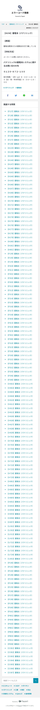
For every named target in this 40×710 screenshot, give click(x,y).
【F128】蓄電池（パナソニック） (20, 115)
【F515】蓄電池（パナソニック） (20, 347)
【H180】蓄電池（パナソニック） (20, 241)
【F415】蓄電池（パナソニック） (20, 331)
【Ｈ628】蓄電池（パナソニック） (20, 428)
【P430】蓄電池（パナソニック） (20, 623)
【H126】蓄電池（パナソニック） (20, 152)
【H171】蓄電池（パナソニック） (20, 205)
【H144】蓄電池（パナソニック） (20, 160)
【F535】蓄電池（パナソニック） (20, 371)
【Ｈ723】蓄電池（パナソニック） (20, 469)
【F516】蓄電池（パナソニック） (20, 351)
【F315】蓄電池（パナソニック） (20, 302)
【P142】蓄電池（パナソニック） (20, 571)
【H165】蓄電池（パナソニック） (20, 180)
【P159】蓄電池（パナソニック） (20, 603)
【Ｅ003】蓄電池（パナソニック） (20, 656)
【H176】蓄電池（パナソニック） (20, 225)
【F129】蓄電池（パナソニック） (20, 253)
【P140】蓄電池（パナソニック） (20, 562)
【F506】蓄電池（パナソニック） (20, 339)
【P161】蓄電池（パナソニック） (20, 611)
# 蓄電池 (18, 88)
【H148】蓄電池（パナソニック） (20, 168)
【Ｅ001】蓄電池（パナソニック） (20, 648)
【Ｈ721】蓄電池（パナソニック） (20, 461)
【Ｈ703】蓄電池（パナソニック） (20, 444)
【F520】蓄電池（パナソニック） (20, 355)
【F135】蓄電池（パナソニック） (20, 261)
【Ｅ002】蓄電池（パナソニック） (20, 652)
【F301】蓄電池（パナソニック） (20, 274)
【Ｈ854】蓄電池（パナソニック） (20, 510)
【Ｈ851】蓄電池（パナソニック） (20, 501)
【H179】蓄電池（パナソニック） (20, 237)
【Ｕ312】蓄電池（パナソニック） (20, 534)
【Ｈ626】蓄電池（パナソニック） (20, 420)
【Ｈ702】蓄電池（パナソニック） (20, 440)
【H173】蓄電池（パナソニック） (20, 213)
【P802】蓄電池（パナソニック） (20, 632)
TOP (3, 24)
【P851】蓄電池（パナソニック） (20, 640)
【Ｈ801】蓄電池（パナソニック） (20, 481)
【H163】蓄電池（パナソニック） (20, 172)
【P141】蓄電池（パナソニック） (20, 566)
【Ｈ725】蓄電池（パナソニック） (20, 477)
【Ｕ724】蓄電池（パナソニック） (20, 554)
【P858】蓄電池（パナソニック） (20, 644)
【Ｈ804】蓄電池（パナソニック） (20, 493)
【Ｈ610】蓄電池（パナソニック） (20, 400)
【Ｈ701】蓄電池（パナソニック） (20, 436)
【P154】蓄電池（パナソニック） (20, 583)
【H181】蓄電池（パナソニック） (20, 245)
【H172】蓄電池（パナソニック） (20, 209)
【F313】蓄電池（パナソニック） (20, 294)
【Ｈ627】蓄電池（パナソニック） (20, 424)
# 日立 (28, 690)
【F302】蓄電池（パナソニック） (20, 278)
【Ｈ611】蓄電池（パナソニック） (20, 404)
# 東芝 (22, 690)
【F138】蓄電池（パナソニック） (20, 144)
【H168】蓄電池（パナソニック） (20, 192)
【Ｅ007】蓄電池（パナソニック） (20, 672)
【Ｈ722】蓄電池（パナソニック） (20, 465)
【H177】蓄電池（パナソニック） (20, 229)
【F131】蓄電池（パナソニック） (20, 119)
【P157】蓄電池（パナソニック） (20, 595)
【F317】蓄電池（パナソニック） (20, 310)
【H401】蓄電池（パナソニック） (20, 249)
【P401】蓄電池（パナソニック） (20, 615)
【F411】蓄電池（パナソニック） (20, 270)
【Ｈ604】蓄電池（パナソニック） (20, 396)
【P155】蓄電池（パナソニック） (20, 587)
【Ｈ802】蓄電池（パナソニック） (20, 485)
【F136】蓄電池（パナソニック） (20, 135)
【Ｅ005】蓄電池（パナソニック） (20, 664)
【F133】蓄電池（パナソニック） (20, 127)
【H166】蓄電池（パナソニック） (20, 184)
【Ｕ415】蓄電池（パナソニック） (20, 538)
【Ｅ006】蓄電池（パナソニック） (20, 668)
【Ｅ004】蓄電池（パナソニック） (20, 660)
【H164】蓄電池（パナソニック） (20, 176)
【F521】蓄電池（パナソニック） (20, 359)
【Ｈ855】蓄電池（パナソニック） (20, 514)
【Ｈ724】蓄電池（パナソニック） (20, 473)
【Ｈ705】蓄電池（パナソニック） (20, 453)
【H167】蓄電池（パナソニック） (20, 188)
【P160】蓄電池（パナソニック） (20, 607)
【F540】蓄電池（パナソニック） (20, 379)
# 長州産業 (27, 694)
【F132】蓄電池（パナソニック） (20, 123)
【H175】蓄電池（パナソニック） (20, 221)
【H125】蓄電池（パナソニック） (20, 148)
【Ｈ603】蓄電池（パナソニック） (20, 392)
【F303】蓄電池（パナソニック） (20, 282)
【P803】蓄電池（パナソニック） (20, 636)
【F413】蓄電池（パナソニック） (20, 323)
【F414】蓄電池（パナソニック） (20, 327)
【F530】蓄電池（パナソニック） (20, 363)
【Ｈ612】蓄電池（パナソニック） (20, 408)
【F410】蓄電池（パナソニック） (20, 266)
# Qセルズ (18, 694)
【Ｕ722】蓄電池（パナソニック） (20, 546)
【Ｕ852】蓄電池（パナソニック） (20, 558)
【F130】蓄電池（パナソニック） (20, 257)
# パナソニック (9, 88)
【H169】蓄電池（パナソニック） (20, 196)
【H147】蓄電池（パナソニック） (20, 164)
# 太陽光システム (7, 694)
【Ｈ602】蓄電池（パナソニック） (20, 388)
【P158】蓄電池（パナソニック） (20, 599)
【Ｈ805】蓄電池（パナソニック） (20, 497)
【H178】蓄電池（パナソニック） (20, 233)
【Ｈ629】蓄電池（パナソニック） (20, 432)
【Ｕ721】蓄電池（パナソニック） (20, 542)
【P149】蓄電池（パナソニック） (20, 575)
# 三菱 (16, 690)
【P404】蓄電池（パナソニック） (20, 619)
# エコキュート (7, 686)
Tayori (20, 706)
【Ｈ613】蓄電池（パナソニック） (20, 412)
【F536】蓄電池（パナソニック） (20, 375)
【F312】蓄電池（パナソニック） (20, 290)
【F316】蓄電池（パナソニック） (20, 306)
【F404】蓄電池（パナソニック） (20, 318)
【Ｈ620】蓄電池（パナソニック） (20, 416)
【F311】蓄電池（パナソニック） (20, 286)
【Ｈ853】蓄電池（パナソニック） (20, 506)
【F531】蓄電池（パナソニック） (20, 367)
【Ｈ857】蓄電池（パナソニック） (20, 522)
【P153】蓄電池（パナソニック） (20, 579)
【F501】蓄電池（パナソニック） (20, 335)
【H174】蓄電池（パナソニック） (20, 217)
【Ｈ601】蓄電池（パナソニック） (20, 383)
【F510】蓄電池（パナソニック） (20, 343)
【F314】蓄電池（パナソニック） (20, 298)
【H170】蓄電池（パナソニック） (20, 201)
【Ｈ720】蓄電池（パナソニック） (20, 457)
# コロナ (17, 686)
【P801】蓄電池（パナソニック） (20, 627)
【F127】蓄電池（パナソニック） (20, 111)
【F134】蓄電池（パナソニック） (20, 131)
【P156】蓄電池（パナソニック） (20, 591)
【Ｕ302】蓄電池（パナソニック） (20, 530)
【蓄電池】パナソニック (16, 24)
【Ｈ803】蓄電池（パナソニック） (20, 489)
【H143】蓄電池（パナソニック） (20, 156)
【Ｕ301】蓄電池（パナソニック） (20, 526)
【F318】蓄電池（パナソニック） (20, 314)
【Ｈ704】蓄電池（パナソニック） (20, 449)
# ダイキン (25, 686)
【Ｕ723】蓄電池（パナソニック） (20, 550)
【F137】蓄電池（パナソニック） (20, 140)
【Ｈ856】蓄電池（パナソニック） (20, 518)
